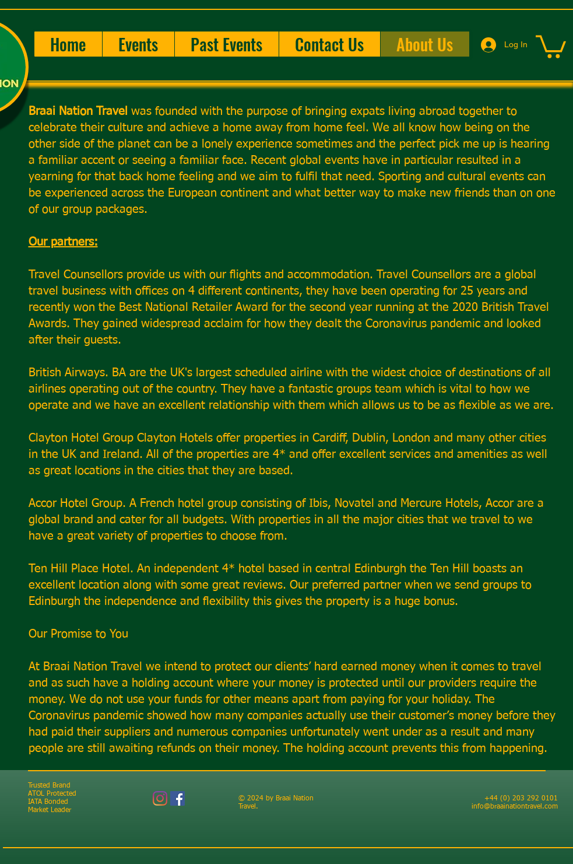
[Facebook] (177, 798)
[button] (138, 44)
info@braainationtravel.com (515, 806)
